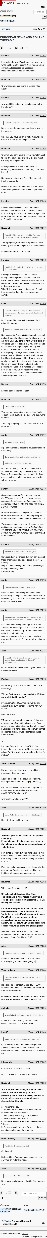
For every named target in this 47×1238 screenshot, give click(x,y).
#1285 (43, 1008)
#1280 (43, 808)
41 (9, 48)
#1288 (43, 1083)
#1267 (43, 228)
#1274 (43, 544)
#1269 (43, 304)
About (25, 1234)
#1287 (43, 1062)
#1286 (43, 1032)
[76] (8, 16)
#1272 (43, 435)
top (43, 1223)
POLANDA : (9, 3)
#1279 (43, 764)
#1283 (43, 946)
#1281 (43, 829)
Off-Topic (6, 29)
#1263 (43, 98)
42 (16, 48)
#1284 (43, 970)
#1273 (43, 489)
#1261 (43, 56)
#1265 (43, 148)
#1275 (43, 580)
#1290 (43, 1169)
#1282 (43, 882)
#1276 (43, 610)
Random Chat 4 (31, 1210)
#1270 (43, 384)
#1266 (43, 201)
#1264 (43, 116)
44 (27, 48)
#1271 (43, 399)
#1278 (43, 679)
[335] (7, 21)
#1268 (43, 260)
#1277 (43, 651)
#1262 (43, 79)
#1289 (43, 1139)
